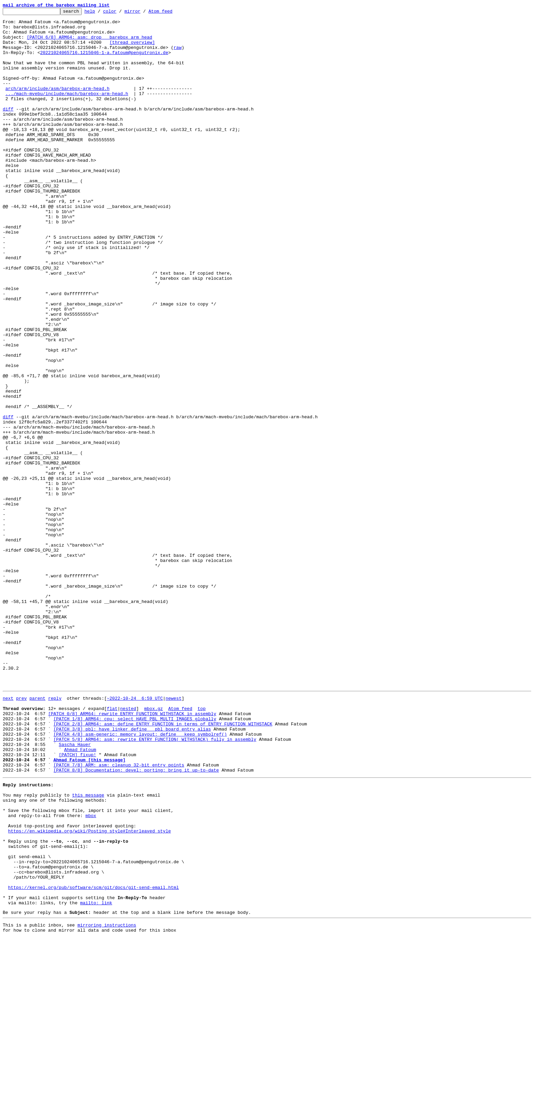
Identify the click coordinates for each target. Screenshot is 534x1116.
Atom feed (171, 13)
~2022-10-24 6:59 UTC (135, 834)
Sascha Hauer (75, 890)
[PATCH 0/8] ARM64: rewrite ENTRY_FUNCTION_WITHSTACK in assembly (132, 853)
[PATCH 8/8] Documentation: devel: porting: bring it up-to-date (136, 921)
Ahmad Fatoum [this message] (89, 908)
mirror (143, 13)
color (120, 13)
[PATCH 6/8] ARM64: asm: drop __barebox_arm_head (89, 43)
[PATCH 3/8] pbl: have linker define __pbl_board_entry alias (132, 871)
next (8, 834)
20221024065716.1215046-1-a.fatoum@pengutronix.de (104, 61)
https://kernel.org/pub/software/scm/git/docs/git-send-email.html (93, 1059)
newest (174, 834)
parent (37, 834)
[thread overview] (132, 49)
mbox (91, 973)
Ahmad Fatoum (80, 896)
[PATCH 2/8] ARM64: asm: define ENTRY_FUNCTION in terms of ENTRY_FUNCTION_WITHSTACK (162, 865)
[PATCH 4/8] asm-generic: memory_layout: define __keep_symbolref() (140, 878)
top (201, 847)
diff (8, 129)
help (100, 13)
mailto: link (96, 1078)
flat (112, 847)
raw (177, 55)
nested (128, 847)
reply (55, 834)
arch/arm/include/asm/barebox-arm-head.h (57, 105)
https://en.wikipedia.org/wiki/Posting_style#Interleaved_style (89, 992)
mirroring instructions (106, 1102)
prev (21, 834)
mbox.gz (153, 847)
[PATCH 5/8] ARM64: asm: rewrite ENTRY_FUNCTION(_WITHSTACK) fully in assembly (154, 884)
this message (88, 949)
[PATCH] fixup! (77, 902)
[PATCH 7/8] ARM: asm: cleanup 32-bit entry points (118, 914)
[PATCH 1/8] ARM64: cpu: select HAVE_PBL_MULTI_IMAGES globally (134, 859)
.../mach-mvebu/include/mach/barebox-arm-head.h (66, 111)
